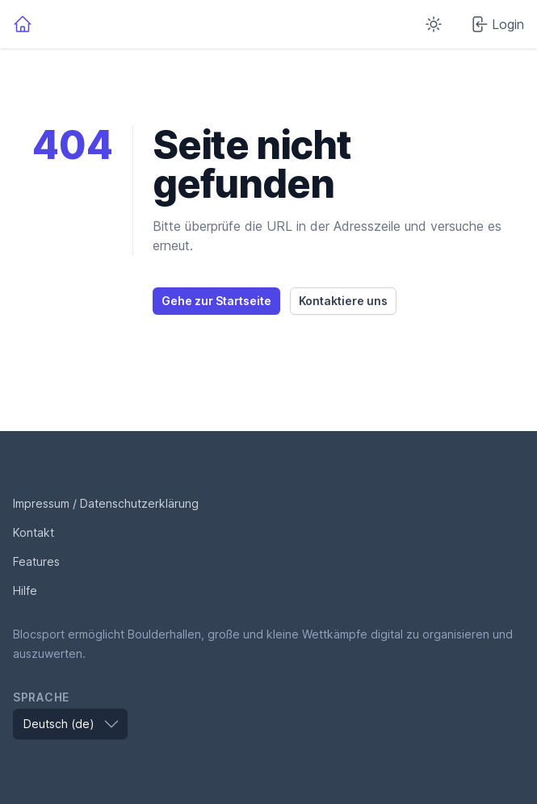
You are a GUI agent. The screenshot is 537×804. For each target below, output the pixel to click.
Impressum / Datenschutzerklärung (106, 503)
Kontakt (33, 532)
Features (36, 561)
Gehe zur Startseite (216, 301)
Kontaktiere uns (343, 301)
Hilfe (25, 590)
